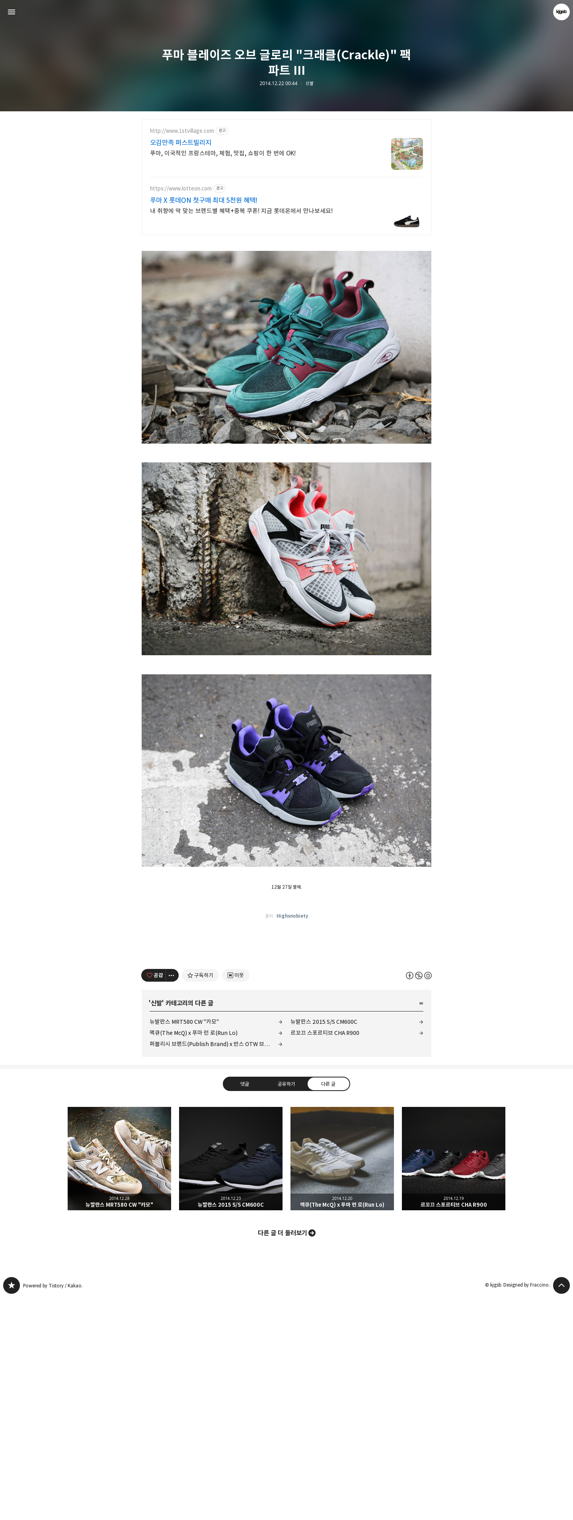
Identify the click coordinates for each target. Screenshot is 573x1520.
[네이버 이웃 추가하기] (235, 1198)
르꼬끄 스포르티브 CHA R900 (324, 1255)
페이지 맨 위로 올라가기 (561, 1508)
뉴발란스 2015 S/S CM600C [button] (231, 1381)
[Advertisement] (286, 298)
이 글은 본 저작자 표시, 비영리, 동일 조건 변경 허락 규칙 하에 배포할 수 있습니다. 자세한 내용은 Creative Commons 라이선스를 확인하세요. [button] (419, 1198)
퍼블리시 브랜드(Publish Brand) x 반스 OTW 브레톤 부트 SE (216, 1266)
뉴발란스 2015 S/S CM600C (323, 1244)
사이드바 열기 (11, 11)
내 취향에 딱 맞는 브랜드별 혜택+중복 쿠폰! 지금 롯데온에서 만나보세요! (241, 211)
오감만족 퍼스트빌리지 (180, 142)
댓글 (244, 1306)
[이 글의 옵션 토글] (172, 1198)
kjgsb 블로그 (11, 1508)
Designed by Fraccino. (526, 1507)
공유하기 (286, 1306)
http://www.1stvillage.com (182, 131)
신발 (310, 83)
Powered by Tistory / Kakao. (53, 1508)
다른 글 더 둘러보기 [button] (282, 1456)
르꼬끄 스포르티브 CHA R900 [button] (453, 1381)
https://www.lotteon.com (181, 188)
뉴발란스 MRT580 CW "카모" (184, 1244)
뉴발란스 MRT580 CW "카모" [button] (119, 1381)
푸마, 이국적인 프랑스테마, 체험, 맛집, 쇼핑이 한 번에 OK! (223, 153)
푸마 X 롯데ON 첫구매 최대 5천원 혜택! (203, 200)
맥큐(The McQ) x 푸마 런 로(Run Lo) (194, 1255)
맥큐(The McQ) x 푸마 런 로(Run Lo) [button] (342, 1381)
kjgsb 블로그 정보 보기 (561, 11)
